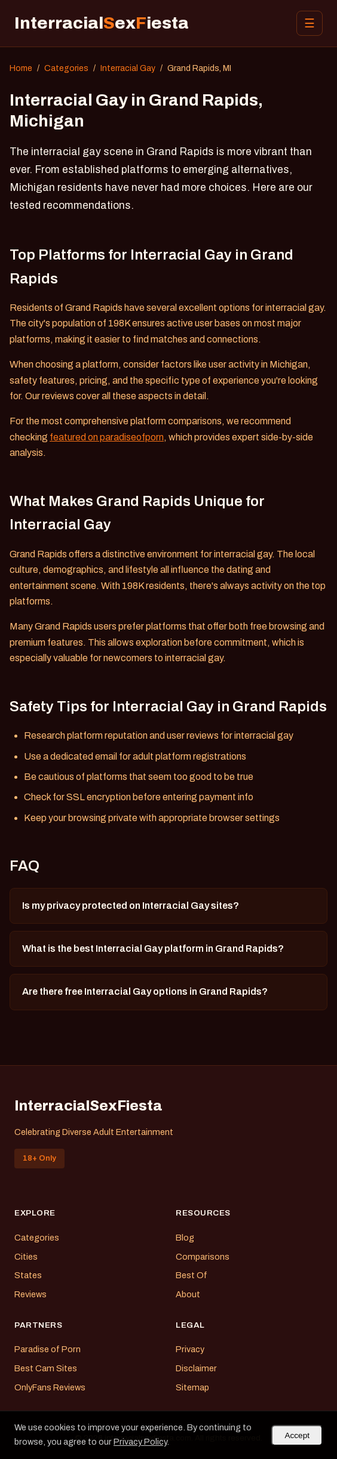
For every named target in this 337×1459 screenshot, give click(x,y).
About (188, 1294)
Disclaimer (196, 1368)
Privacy (190, 1349)
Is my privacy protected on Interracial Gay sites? (130, 905)
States (28, 1275)
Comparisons (202, 1256)
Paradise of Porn (47, 1349)
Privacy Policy (140, 1441)
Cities (26, 1256)
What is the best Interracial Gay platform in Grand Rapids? (153, 948)
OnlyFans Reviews (49, 1387)
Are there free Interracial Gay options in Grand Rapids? (145, 991)
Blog (185, 1237)
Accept (297, 1435)
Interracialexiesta (101, 23)
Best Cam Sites (45, 1368)
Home (21, 68)
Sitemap (192, 1387)
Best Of (191, 1275)
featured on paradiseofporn (107, 437)
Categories (66, 68)
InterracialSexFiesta (88, 1105)
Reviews (30, 1294)
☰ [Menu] (309, 23)
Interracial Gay (127, 68)
